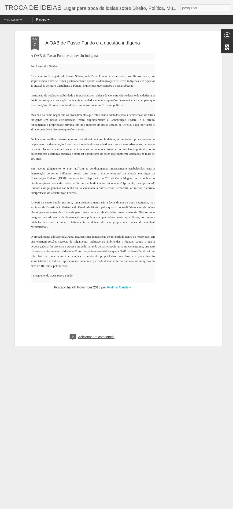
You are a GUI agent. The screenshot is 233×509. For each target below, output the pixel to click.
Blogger (188, 506)
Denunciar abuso (203, 506)
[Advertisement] (93, 275)
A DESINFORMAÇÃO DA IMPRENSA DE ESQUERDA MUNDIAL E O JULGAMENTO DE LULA (117, 453)
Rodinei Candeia (119, 245)
